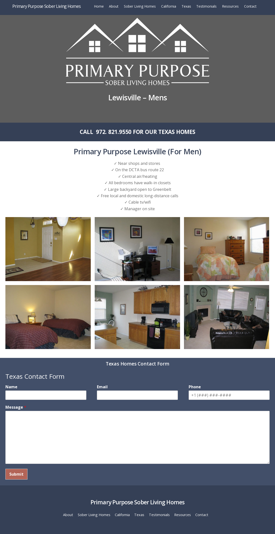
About (113, 6)
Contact (250, 6)
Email (102, 387)
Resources (230, 6)
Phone (195, 387)
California (168, 6)
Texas (186, 6)
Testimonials (206, 6)
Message (15, 407)
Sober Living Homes (140, 6)
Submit (16, 474)
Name (11, 387)
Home (99, 6)
